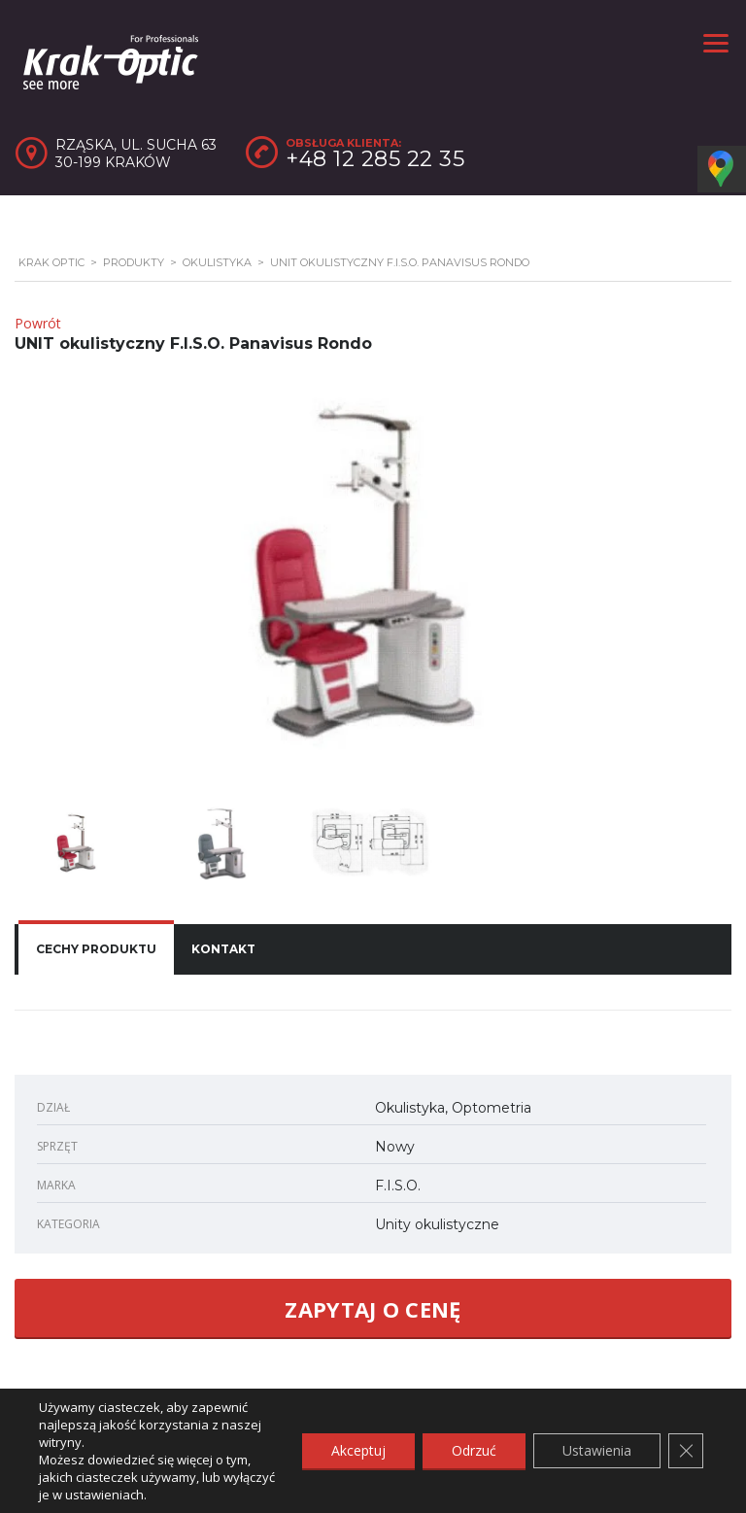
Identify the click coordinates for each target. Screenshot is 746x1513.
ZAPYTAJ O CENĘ (372, 1309)
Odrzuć (474, 1450)
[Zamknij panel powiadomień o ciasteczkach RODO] (685, 1450)
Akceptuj (358, 1450)
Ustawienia (596, 1450)
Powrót (38, 323)
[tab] (96, 949)
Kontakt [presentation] (223, 949)
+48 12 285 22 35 (375, 159)
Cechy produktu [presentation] (96, 949)
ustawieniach (104, 1494)
